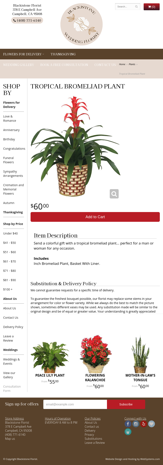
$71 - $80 (9, 271)
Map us (10, 439)
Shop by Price (13, 224)
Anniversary (11, 130)
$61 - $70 (9, 261)
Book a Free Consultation (64, 65)
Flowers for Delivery (22, 54)
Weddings (10, 350)
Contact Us (105, 65)
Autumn (8, 203)
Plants (132, 64)
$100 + (8, 289)
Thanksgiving (63, 54)
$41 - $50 (9, 243)
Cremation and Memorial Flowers (13, 189)
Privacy (89, 435)
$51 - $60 (9, 252)
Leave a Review (8, 338)
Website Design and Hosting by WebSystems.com (132, 459)
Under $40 (10, 233)
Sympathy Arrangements (13, 173)
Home (122, 64)
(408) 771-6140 (27, 20)
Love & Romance (9, 118)
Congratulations (13, 149)
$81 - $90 (9, 280)
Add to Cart (95, 217)
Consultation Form (12, 388)
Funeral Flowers (8, 160)
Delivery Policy (13, 327)
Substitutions (93, 439)
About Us (10, 299)
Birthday (9, 139)
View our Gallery (9, 375)
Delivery (90, 431)
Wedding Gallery (18, 65)
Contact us (92, 427)
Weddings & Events (11, 361)
